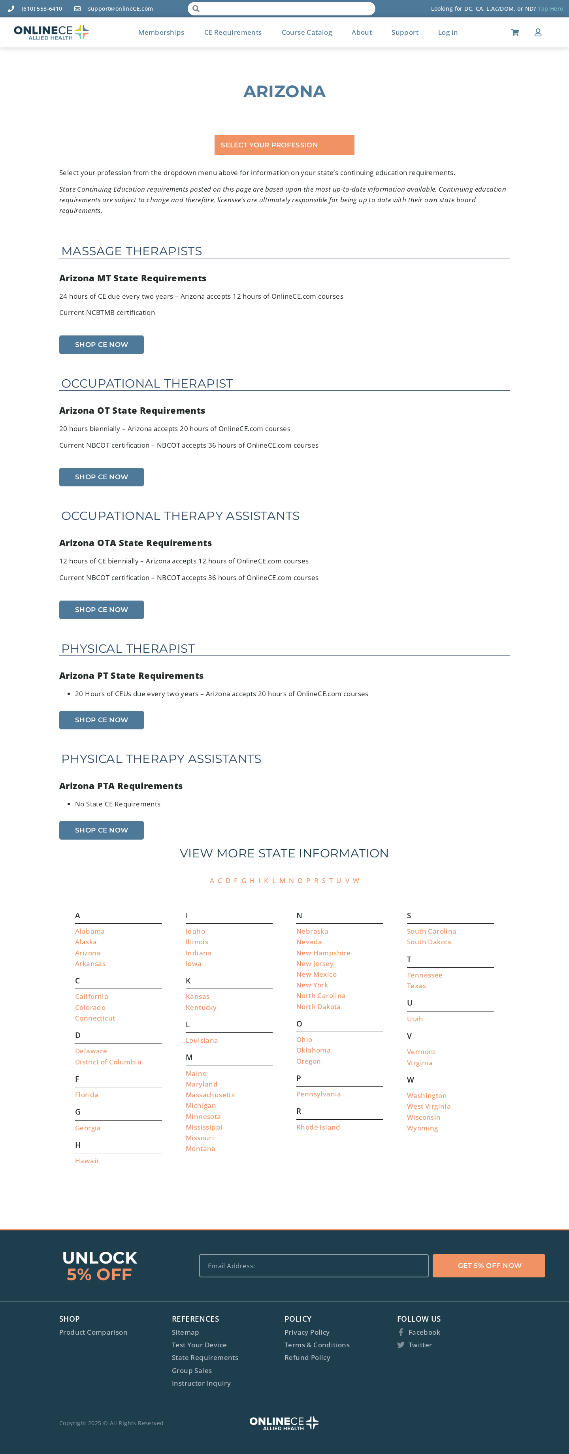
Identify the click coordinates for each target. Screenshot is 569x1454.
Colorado (90, 1007)
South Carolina (432, 931)
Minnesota (203, 1116)
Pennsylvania (318, 1093)
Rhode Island (318, 1127)
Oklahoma (313, 1050)
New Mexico (316, 974)
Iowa (194, 963)
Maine (196, 1073)
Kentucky (201, 1007)
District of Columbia (108, 1061)
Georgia (88, 1127)
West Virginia (429, 1106)
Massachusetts (210, 1094)
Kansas (197, 996)
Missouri (200, 1137)
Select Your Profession (269, 145)
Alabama (90, 931)
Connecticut (95, 1018)
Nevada (309, 941)
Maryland (202, 1084)
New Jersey (314, 963)
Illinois (197, 941)
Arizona (88, 952)
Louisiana (202, 1040)
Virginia (420, 1062)
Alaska (86, 941)
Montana (201, 1148)
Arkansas (90, 963)
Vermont (421, 1051)
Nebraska (312, 931)
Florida (87, 1094)
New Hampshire (323, 952)
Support (405, 32)
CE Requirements (233, 32)
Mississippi (204, 1127)
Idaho (195, 931)
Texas (416, 985)
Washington (427, 1095)
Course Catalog (307, 32)
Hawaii (86, 1160)
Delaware (91, 1050)
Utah (415, 1018)
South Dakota (429, 941)
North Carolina (321, 995)
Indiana (199, 952)
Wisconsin (424, 1117)
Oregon (308, 1061)
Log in (448, 32)
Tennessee (425, 974)
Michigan (201, 1105)
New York (312, 984)
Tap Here (550, 8)
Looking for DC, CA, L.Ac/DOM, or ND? (484, 8)
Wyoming (422, 1127)
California (91, 996)
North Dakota (318, 1006)
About (362, 32)
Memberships (161, 32)
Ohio (304, 1039)
